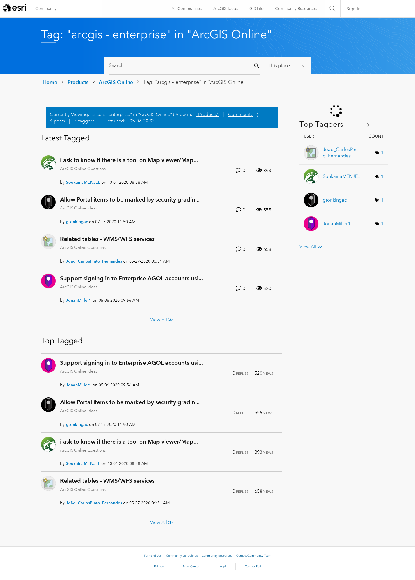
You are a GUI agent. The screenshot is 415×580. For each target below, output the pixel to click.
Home (50, 82)
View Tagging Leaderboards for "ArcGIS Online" (336, 124)
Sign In (353, 9)
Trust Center (191, 566)
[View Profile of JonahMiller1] (78, 300)
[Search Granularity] (287, 65)
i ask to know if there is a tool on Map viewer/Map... (129, 160)
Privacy (159, 566)
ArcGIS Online (116, 82)
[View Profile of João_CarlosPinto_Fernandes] (94, 261)
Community (46, 8)
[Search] (184, 65)
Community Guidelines (182, 556)
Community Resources (295, 8)
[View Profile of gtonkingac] (77, 221)
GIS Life (256, 8)
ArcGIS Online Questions (83, 168)
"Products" (207, 114)
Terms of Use (153, 556)
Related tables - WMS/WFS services (107, 238)
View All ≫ (161, 319)
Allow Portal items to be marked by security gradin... (130, 199)
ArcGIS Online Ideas (78, 208)
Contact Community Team (253, 556)
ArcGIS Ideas (225, 8)
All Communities (186, 8)
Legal (222, 566)
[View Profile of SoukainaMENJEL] (83, 182)
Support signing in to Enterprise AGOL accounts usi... (131, 278)
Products (77, 82)
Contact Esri (253, 566)
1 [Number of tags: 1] (382, 153)
